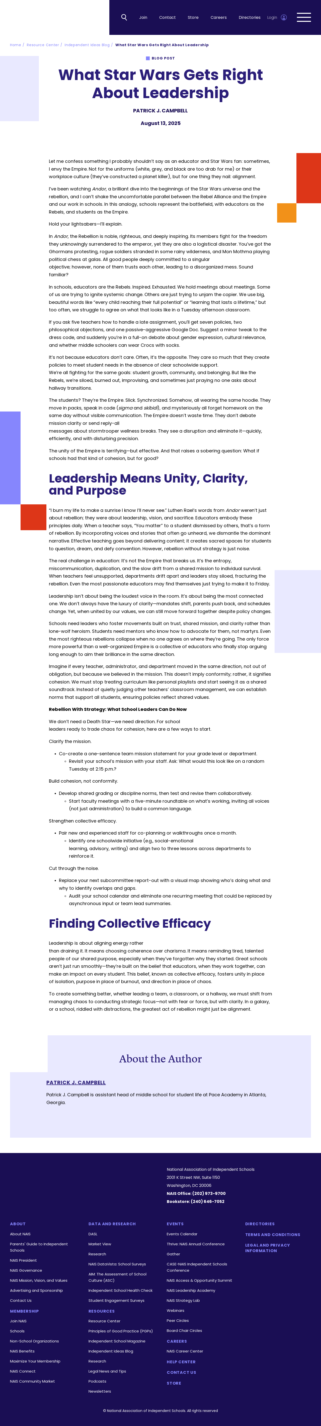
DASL (93, 1234)
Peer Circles (178, 1320)
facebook (147, 135)
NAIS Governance (26, 1270)
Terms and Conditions (272, 1235)
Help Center (181, 1362)
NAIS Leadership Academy (191, 1290)
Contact (167, 18)
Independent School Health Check (120, 1290)
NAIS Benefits (22, 1351)
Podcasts (97, 1381)
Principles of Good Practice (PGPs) (121, 1331)
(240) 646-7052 (207, 1202)
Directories (250, 18)
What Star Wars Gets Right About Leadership (162, 45)
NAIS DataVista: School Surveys (117, 1264)
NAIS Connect (23, 1371)
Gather (173, 1254)
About (18, 1224)
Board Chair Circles (184, 1330)
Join (143, 18)
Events (175, 1224)
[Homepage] (82, 1174)
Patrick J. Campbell (76, 1082)
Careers (219, 18)
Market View (100, 1244)
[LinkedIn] (69, 1193)
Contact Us (21, 1300)
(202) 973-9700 (209, 1194)
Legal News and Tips (107, 1371)
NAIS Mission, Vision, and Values (38, 1280)
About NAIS (20, 1234)
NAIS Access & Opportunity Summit (199, 1280)
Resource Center (43, 45)
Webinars (175, 1310)
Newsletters (100, 1391)
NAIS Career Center (185, 1351)
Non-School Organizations (34, 1341)
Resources (102, 1311)
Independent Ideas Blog (87, 45)
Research (97, 1254)
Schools (17, 1331)
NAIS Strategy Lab (183, 1300)
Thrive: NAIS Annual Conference (196, 1244)
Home (15, 45)
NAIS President (23, 1260)
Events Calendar (182, 1234)
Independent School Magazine (117, 1341)
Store (193, 18)
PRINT (188, 135)
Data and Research (112, 1224)
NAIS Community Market (32, 1381)
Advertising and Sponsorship (36, 1290)
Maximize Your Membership (35, 1361)
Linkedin (133, 135)
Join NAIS (18, 1321)
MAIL (174, 135)
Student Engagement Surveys (116, 1300)
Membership (24, 1311)
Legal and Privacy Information (267, 1248)
